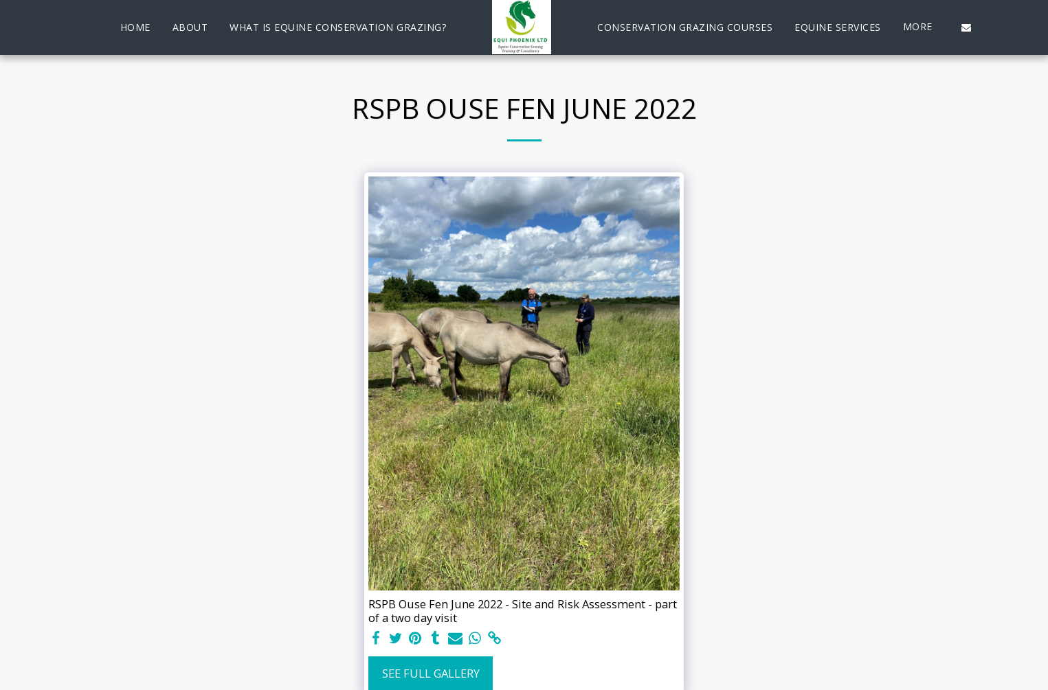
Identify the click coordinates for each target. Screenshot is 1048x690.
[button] (966, 27)
